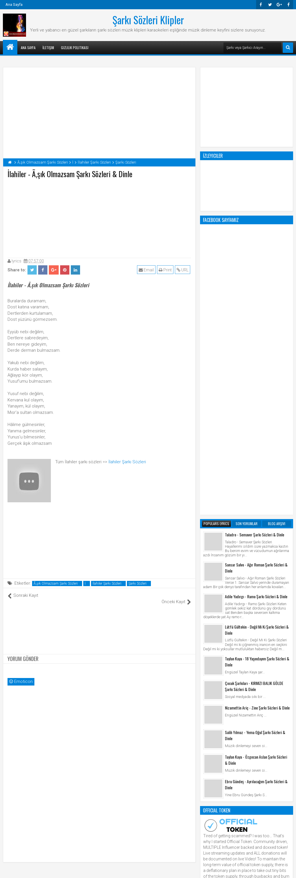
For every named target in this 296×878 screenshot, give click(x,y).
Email (147, 270)
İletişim (48, 47)
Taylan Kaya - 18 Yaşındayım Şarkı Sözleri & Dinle (257, 429)
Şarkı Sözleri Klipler (148, 19)
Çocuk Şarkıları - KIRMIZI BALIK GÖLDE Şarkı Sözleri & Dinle (254, 453)
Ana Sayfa (14, 4)
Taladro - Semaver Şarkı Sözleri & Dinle (254, 302)
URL (183, 270)
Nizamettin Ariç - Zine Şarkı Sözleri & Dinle (257, 475)
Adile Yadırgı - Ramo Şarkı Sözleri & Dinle (256, 364)
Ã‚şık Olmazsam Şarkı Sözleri (56, 583)
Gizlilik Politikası (74, 47)
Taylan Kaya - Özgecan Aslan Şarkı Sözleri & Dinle (256, 527)
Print (166, 270)
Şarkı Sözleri (137, 583)
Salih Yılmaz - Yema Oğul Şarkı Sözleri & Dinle (255, 503)
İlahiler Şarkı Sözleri (127, 461)
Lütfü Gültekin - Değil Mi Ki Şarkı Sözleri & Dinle (257, 397)
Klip (208, 692)
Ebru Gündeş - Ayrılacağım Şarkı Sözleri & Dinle (256, 552)
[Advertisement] (99, 217)
